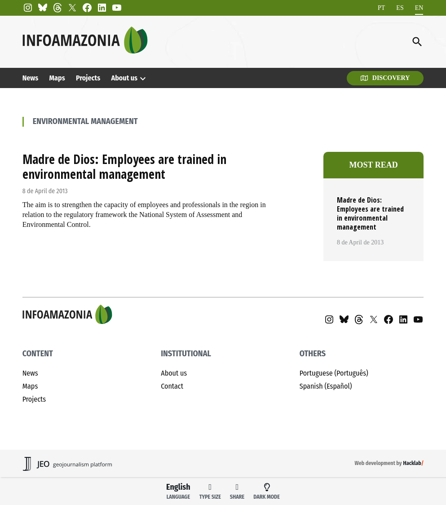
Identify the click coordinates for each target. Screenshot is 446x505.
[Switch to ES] (399, 7)
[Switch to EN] (419, 7)
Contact (172, 386)
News (30, 78)
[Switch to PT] (381, 7)
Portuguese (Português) (334, 373)
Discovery (385, 78)
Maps (57, 78)
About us (124, 78)
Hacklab (412, 463)
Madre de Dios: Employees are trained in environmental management (124, 167)
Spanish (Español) (326, 386)
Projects (88, 78)
